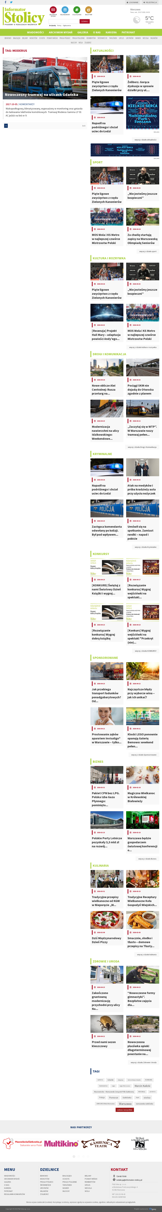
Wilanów (153, 38)
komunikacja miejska (134, 1080)
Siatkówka (127, 1097)
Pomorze (113, 1097)
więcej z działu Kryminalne (145, 547)
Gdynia (120, 1080)
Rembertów (91, 38)
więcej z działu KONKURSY (145, 651)
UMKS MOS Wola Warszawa (105, 1104)
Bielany (25, 38)
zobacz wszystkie (124, 1110)
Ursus (121, 38)
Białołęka (16, 38)
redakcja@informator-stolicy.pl (129, 1180)
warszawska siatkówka (144, 1104)
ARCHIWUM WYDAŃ (53, 11)
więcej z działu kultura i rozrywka (142, 347)
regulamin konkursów (14, 1194)
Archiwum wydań (60, 32)
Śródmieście (102, 38)
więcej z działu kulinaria (146, 954)
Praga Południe (78, 38)
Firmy (59, 25)
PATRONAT (128, 32)
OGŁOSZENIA (76, 10)
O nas (97, 32)
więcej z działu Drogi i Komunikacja (142, 447)
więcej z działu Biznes (147, 858)
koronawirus (103, 1086)
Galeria (82, 32)
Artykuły (52, 25)
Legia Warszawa (125, 1086)
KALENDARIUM (65, 10)
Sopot (137, 1097)
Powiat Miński (52, 38)
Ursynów (129, 38)
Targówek (113, 38)
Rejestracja (150, 2)
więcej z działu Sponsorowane (143, 754)
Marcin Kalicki (142, 1086)
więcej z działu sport (147, 251)
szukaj (84, 21)
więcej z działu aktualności (145, 139)
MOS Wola (141, 1092)
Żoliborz (88, 42)
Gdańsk (110, 1080)
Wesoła (146, 38)
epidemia (100, 1080)
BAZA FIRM (88, 10)
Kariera (111, 32)
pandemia (152, 1091)
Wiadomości (35, 32)
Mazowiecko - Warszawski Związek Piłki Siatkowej (114, 1092)
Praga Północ (65, 38)
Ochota (42, 38)
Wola (81, 42)
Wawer (138, 38)
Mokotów (33, 38)
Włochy (74, 42)
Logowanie (132, 2)
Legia (113, 1086)
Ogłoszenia (67, 25)
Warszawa (125, 1104)
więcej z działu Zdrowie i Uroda (143, 1062)
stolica (147, 1097)
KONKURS (148, 1080)
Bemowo (8, 38)
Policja (102, 1097)
